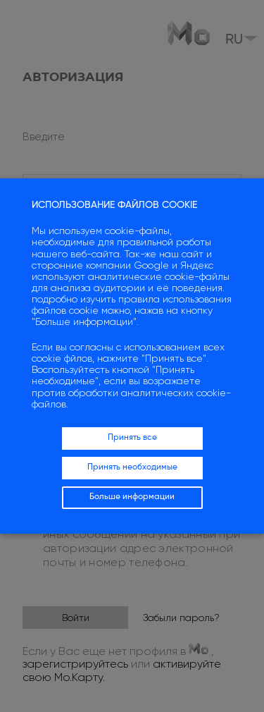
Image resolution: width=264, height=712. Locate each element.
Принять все (132, 438)
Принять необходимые (132, 467)
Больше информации (132, 497)
